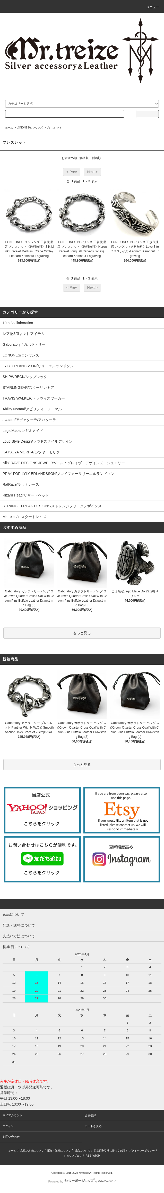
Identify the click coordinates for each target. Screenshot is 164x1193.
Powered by (82, 1181)
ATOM (96, 1155)
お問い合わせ (11, 1136)
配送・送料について (59, 1150)
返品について (82, 1150)
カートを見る (93, 1126)
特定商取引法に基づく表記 (109, 1150)
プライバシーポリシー (142, 1150)
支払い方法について (32, 1150)
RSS (88, 1155)
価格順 (84, 158)
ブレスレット (54, 127)
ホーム (9, 127)
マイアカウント (12, 1115)
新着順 (96, 158)
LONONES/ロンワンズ (29, 127)
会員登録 (90, 1115)
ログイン (8, 1126)
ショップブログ (73, 1155)
